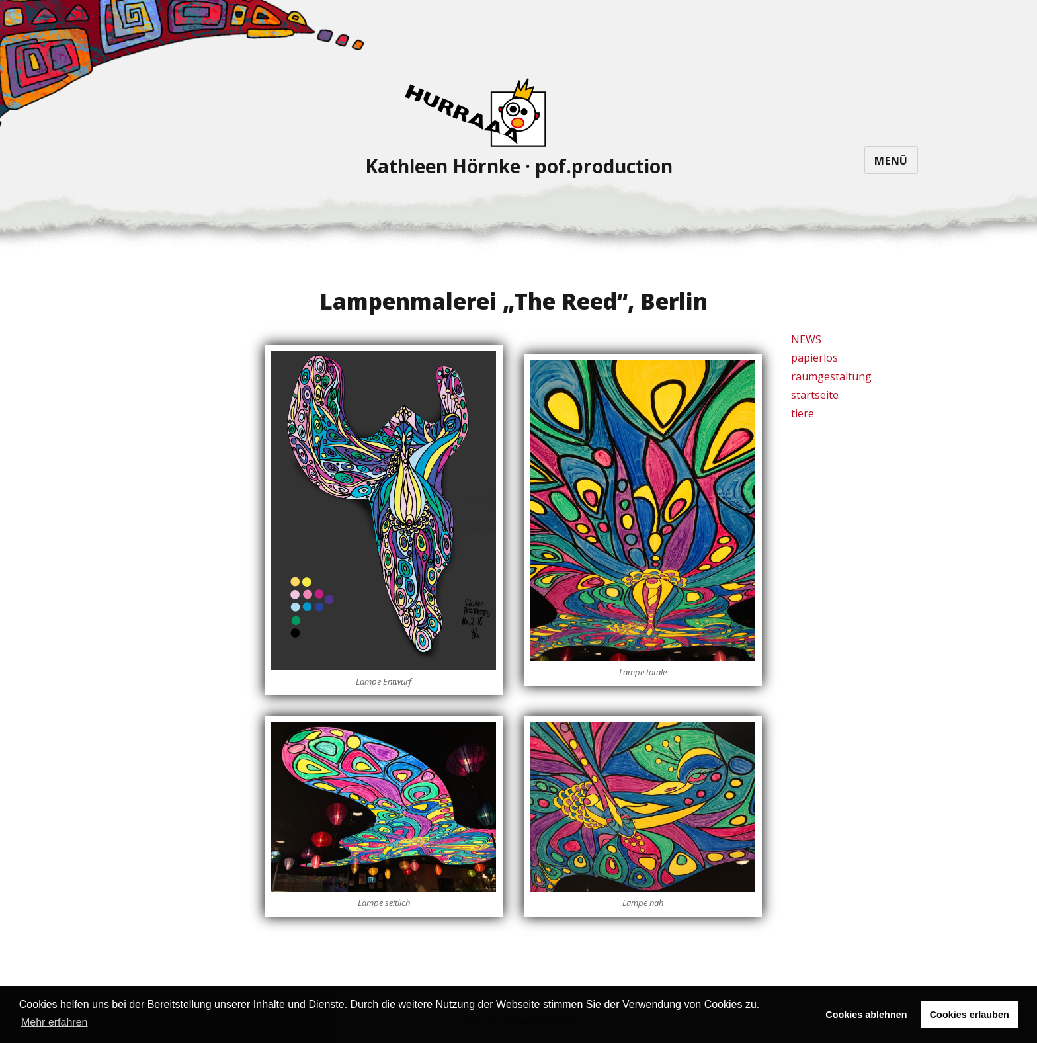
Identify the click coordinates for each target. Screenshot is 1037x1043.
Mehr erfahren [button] (54, 1022)
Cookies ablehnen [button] (866, 1014)
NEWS (806, 339)
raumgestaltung (831, 376)
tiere (802, 413)
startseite (815, 395)
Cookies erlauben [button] (969, 1014)
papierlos (814, 358)
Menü (891, 160)
